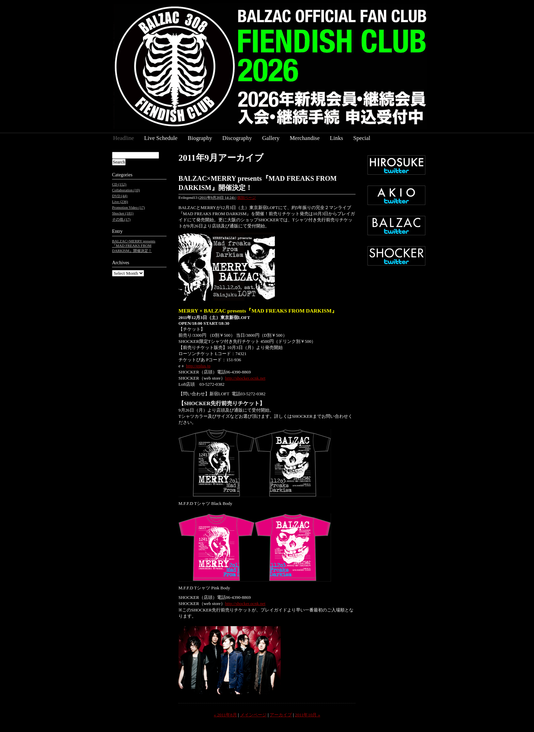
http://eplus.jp (198, 365)
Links (336, 138)
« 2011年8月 (225, 714)
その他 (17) (121, 219)
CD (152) (119, 184)
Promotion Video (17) (128, 207)
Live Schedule (160, 138)
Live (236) (120, 202)
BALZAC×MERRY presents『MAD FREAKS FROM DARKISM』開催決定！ (133, 246)
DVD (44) (119, 196)
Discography (237, 138)
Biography (200, 138)
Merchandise (305, 138)
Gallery (271, 138)
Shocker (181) (123, 213)
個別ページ (246, 197)
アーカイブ (281, 714)
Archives (120, 262)
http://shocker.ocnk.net (245, 378)
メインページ (253, 714)
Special (361, 138)
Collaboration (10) (126, 190)
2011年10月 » (307, 714)
